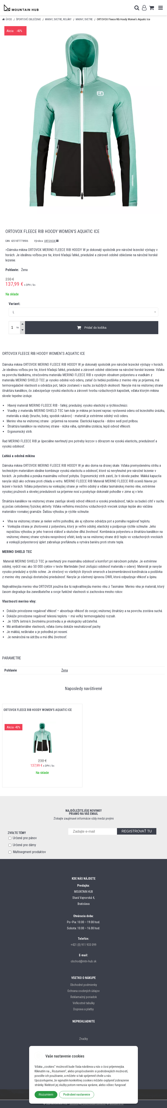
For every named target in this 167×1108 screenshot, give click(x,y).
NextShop (74, 1103)
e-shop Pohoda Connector (93, 1103)
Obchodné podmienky (83, 985)
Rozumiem (46, 1094)
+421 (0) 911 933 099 (83, 944)
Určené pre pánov (25, 838)
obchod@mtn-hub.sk (83, 961)
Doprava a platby (83, 1009)
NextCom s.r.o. (116, 1103)
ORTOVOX (51, 240)
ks (18, 327)
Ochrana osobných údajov (83, 991)
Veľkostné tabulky (84, 1003)
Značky (83, 1039)
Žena (64, 670)
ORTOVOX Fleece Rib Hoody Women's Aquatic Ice (37, 709)
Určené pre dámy (24, 845)
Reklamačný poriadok (83, 997)
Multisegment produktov (29, 852)
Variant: (14, 304)
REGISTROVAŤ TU (137, 831)
